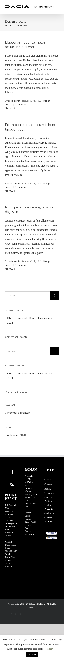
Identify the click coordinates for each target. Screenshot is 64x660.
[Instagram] (12, 484)
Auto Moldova (39, 604)
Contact (48, 484)
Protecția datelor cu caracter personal (49, 515)
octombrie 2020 (16, 435)
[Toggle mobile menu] (57, 9)
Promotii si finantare (19, 412)
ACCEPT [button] (32, 654)
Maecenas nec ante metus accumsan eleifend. (25, 44)
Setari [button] (50, 648)
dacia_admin (14, 100)
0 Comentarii (21, 104)
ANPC (47, 489)
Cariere (47, 479)
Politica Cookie (48, 503)
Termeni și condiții (49, 495)
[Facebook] (12, 472)
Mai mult (9, 108)
